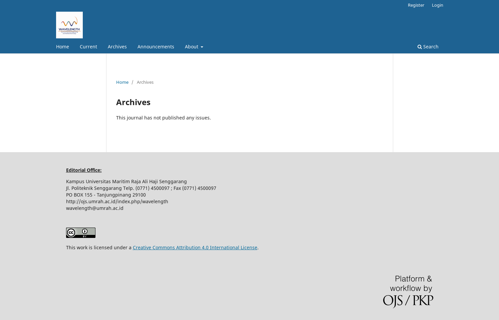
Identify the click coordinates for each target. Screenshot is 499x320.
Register (416, 5)
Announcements (156, 46)
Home (62, 46)
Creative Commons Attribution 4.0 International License (195, 247)
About (192, 46)
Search (428, 46)
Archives (117, 46)
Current (88, 46)
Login (437, 5)
